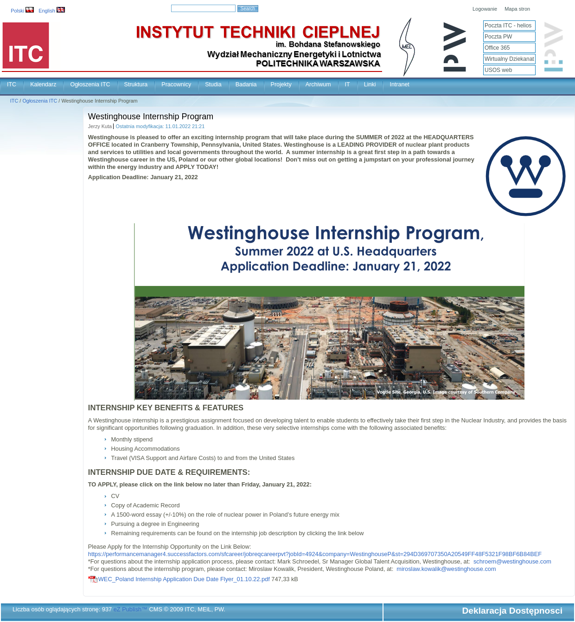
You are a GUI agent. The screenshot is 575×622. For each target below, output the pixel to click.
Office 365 (497, 48)
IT (347, 84)
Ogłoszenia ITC (90, 84)
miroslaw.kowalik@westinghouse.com (446, 568)
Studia (213, 84)
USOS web (498, 70)
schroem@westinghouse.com (512, 561)
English (51, 10)
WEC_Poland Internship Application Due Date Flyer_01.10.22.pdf (184, 579)
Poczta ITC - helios (508, 25)
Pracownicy (176, 84)
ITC (11, 84)
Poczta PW (498, 36)
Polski (22, 10)
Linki (370, 84)
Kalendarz (43, 84)
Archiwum (318, 84)
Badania (246, 84)
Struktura (136, 84)
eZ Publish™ (130, 609)
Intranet (399, 84)
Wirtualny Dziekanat (509, 59)
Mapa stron (517, 9)
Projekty (281, 84)
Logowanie (485, 9)
